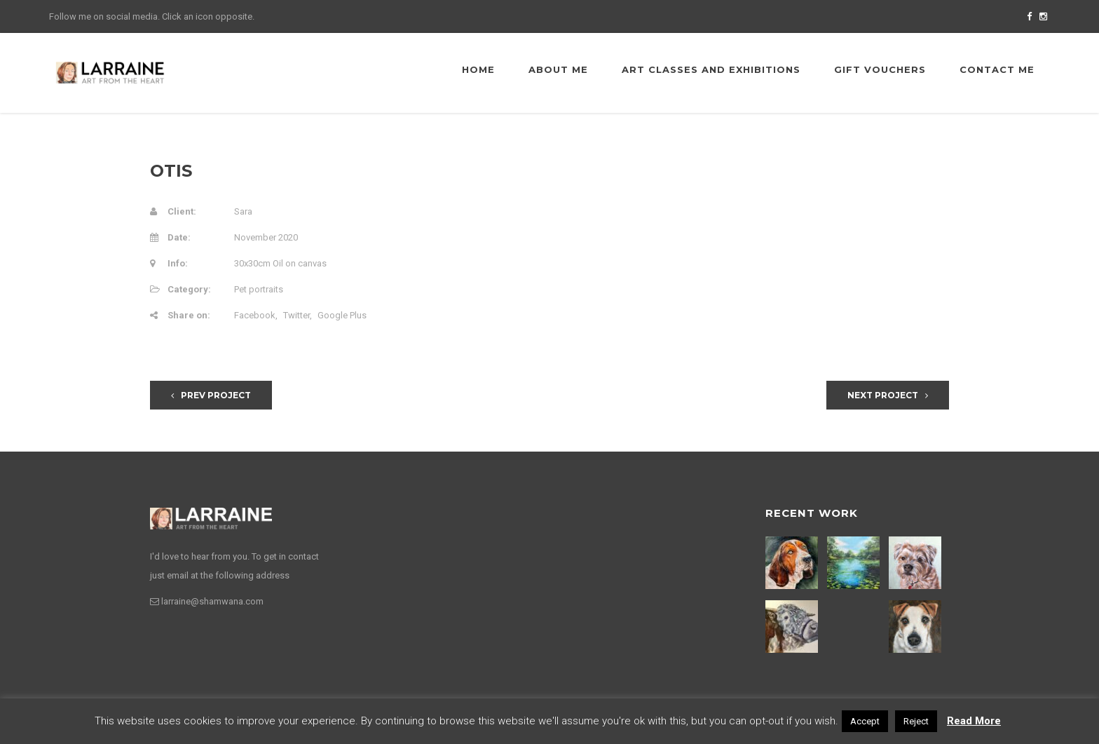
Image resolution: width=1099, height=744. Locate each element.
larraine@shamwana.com (212, 601)
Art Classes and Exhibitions (711, 69)
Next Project (887, 395)
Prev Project (211, 395)
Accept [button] (865, 721)
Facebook (254, 315)
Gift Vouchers (880, 69)
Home (478, 69)
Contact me (997, 69)
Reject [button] (916, 721)
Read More (974, 721)
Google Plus (342, 315)
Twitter (296, 315)
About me (558, 69)
